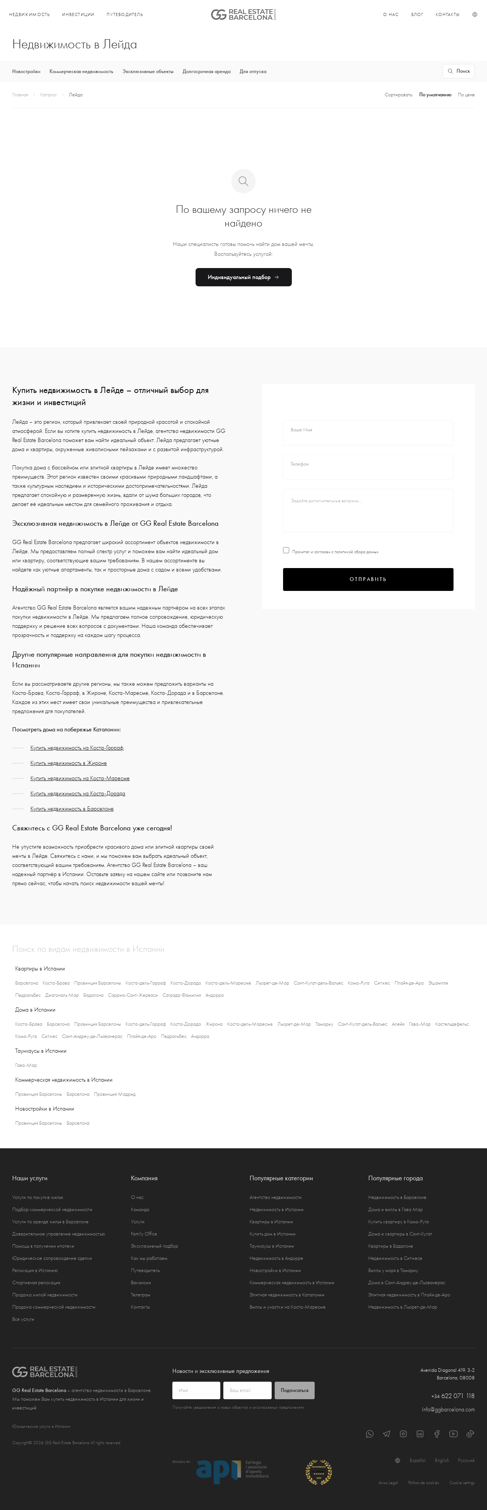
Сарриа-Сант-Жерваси (133, 995)
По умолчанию (435, 94)
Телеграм (140, 1294)
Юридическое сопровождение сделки (52, 1258)
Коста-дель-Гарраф (146, 983)
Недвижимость (29, 14)
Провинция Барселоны (97, 983)
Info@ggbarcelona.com (448, 1409)
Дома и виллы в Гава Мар (395, 1209)
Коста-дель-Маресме (228, 983)
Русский (466, 1460)
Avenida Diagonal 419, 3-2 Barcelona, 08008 (447, 1374)
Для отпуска (253, 71)
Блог (417, 14)
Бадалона (93, 995)
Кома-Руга (358, 983)
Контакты (448, 14)
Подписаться (295, 1390)
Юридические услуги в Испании (41, 1426)
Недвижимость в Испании (277, 1209)
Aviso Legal (388, 1482)
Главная (20, 94)
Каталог (48, 94)
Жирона (214, 1024)
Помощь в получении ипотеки (43, 1246)
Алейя (398, 1024)
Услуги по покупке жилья (37, 1197)
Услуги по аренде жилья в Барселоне (50, 1221)
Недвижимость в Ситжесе (395, 1258)
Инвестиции (78, 14)
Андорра (214, 995)
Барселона (26, 983)
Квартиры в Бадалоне (390, 1246)
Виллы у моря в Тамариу (393, 1270)
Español (418, 1460)
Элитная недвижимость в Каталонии (287, 1294)
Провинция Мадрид (114, 1094)
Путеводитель (125, 14)
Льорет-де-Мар (272, 983)
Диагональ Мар (62, 995)
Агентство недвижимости (276, 1197)
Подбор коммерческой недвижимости (52, 1209)
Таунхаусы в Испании (272, 1246)
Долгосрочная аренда (207, 71)
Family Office (144, 1234)
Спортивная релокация (36, 1282)
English (442, 1460)
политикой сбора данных (356, 551)
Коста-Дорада (185, 983)
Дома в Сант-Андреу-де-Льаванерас (406, 1282)
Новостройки (26, 71)
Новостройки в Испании (275, 1270)
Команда (140, 1209)
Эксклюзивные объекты (148, 71)
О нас (391, 14)
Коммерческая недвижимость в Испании (292, 1282)
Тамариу (324, 1024)
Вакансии (141, 1282)
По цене (466, 94)
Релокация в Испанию (35, 1270)
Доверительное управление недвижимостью (58, 1234)
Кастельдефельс (452, 1024)
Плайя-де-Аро (409, 983)
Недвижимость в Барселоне (397, 1197)
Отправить (368, 579)
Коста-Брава (56, 983)
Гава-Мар (420, 1024)
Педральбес (28, 995)
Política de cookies (423, 1482)
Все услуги (23, 1319)
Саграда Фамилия (181, 995)
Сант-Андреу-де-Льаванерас (92, 1036)
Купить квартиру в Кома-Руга (398, 1221)
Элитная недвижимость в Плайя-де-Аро (409, 1294)
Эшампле (438, 983)
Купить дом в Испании (273, 1234)
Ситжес (382, 983)
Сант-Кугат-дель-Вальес (318, 983)
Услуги (138, 1221)
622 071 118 (453, 1396)
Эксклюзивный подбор (154, 1246)
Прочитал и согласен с (331, 551)
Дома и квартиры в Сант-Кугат (400, 1234)
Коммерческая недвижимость (81, 71)
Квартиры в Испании (271, 1221)
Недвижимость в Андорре (276, 1258)
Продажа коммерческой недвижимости (53, 1307)
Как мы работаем (149, 1258)
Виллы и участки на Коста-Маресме (288, 1307)
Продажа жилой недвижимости (45, 1294)
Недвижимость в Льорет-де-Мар (402, 1307)
